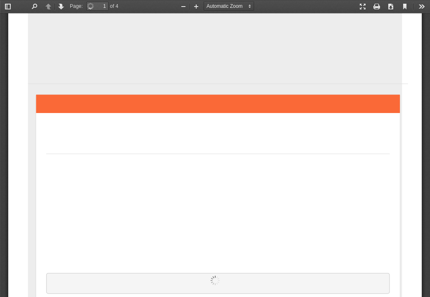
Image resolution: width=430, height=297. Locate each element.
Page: (76, 6)
